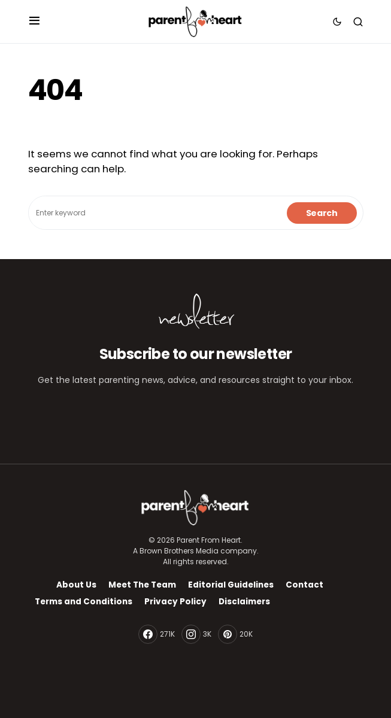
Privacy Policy (175, 601)
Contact (304, 585)
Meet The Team (142, 585)
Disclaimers (244, 601)
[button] (34, 21)
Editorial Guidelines (231, 585)
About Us (76, 585)
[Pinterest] (235, 634)
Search (322, 213)
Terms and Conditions (83, 601)
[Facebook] (156, 634)
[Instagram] (196, 634)
